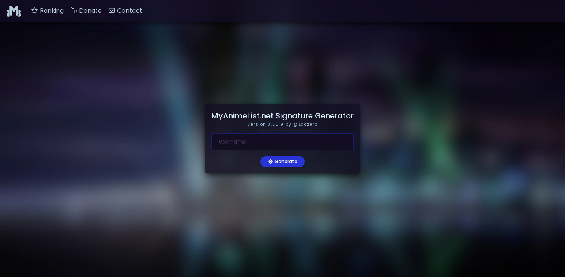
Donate (86, 10)
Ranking (47, 10)
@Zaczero (305, 124)
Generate (282, 161)
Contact (125, 10)
